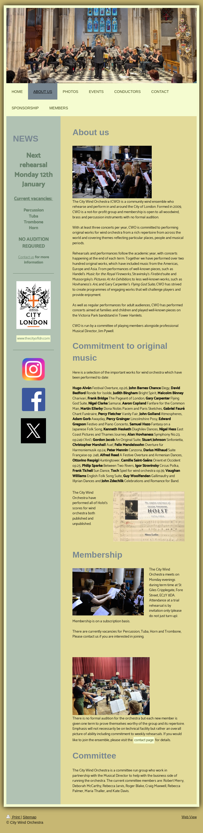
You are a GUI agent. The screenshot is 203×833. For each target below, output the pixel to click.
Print (13, 817)
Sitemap (29, 817)
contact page (144, 740)
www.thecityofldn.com (33, 339)
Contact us (26, 257)
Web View (189, 817)
